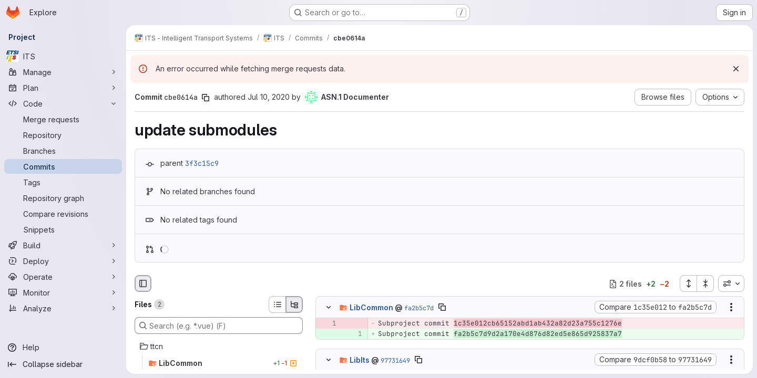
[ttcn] (219, 346)
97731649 (395, 360)
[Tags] (63, 182)
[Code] (63, 103)
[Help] (63, 347)
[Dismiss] (736, 68)
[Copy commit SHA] (205, 97)
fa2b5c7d (419, 308)
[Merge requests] (63, 119)
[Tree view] (294, 304)
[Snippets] (63, 229)
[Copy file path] (442, 307)
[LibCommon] (219, 363)
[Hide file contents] (328, 307)
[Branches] (63, 150)
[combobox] (731, 283)
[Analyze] (63, 308)
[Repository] (63, 135)
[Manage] (63, 72)
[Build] (63, 245)
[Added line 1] (353, 334)
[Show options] (731, 307)
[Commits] (63, 166)
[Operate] (63, 276)
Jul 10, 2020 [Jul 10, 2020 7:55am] (269, 96)
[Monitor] (63, 292)
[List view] (277, 304)
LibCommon (371, 307)
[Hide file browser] (143, 283)
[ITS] (63, 56)
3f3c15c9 (202, 163)
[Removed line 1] (327, 324)
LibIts (360, 359)
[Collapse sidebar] (63, 364)
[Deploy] (63, 261)
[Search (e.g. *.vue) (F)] (219, 325)
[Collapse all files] (705, 283)
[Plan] (63, 87)
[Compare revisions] (63, 213)
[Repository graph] (63, 198)
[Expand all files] (688, 283)
